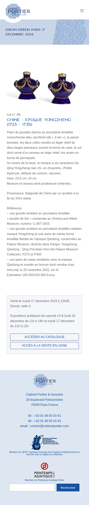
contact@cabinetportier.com (49, 426)
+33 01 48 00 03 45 (47, 421)
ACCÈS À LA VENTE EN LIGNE (44, 345)
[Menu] (82, 10)
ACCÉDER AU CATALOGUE (45, 337)
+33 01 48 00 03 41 (47, 415)
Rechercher (68, 487)
